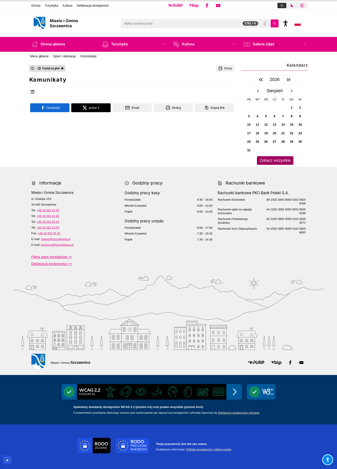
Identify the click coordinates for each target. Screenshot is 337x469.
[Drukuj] (225, 68)
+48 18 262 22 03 (48, 210)
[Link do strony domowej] (75, 23)
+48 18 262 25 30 (49, 233)
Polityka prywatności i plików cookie (208, 449)
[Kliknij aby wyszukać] (275, 23)
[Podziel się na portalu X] (91, 107)
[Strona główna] (62, 44)
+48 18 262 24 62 (48, 216)
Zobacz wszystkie (275, 160)
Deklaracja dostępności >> (51, 264)
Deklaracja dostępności (93, 5)
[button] (175, 5)
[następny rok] (288, 79)
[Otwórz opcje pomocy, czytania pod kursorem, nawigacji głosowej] (327, 459)
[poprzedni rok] (260, 79)
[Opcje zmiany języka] (297, 23)
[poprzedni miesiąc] (257, 90)
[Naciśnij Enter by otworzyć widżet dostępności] (286, 23)
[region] (275, 119)
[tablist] (292, 5)
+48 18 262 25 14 (48, 221)
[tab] (281, 5)
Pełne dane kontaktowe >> (51, 257)
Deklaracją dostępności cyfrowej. (239, 412)
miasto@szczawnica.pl (55, 239)
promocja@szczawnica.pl (57, 244)
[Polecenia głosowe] (265, 23)
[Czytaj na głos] (51, 68)
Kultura (67, 5)
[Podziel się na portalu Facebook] (49, 107)
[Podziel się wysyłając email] (132, 107)
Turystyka (51, 5)
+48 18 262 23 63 (48, 227)
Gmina (35, 5)
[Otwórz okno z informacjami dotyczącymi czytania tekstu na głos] (32, 68)
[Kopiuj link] (214, 107)
